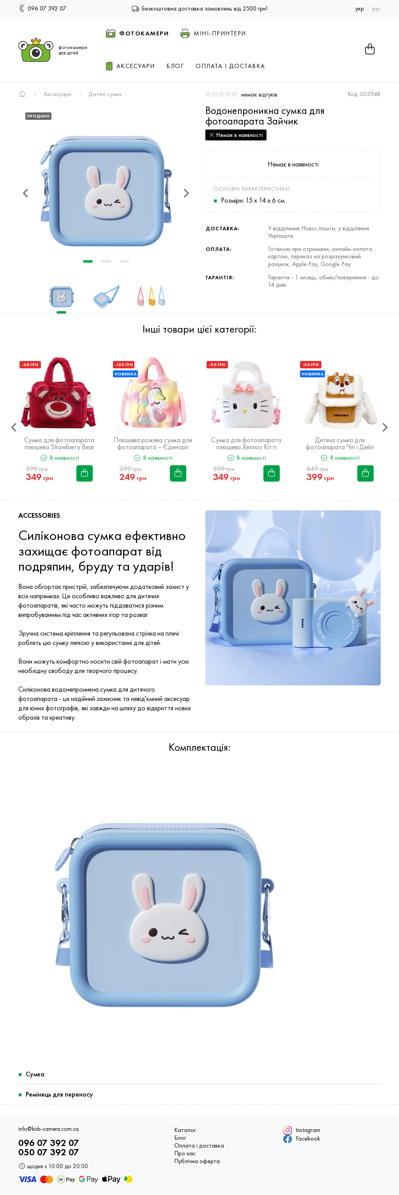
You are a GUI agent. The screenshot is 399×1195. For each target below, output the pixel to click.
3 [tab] (124, 261)
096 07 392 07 (42, 8)
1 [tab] (88, 261)
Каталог (185, 1130)
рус (376, 8)
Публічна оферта (197, 1161)
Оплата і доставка (199, 1145)
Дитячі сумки (105, 94)
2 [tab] (106, 261)
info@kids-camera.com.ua (48, 1129)
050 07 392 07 (48, 1152)
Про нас (185, 1153)
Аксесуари (57, 94)
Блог (180, 1138)
